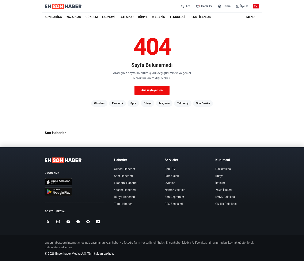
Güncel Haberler (124, 169)
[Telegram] (88, 221)
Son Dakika (203, 103)
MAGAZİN (158, 17)
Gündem (99, 103)
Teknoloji (182, 103)
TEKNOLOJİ (177, 17)
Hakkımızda (223, 169)
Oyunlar (170, 183)
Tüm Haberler (123, 204)
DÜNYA (143, 17)
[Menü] (252, 17)
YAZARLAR (73, 17)
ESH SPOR (127, 17)
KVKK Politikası (225, 197)
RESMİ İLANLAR (200, 17)
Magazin (164, 103)
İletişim (220, 183)
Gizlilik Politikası (226, 204)
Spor (133, 103)
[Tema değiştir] (224, 6)
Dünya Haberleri (124, 197)
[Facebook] (78, 221)
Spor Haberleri (123, 176)
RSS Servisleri (174, 204)
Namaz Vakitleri (175, 190)
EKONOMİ (108, 17)
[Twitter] (48, 221)
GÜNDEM (92, 17)
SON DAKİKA (53, 17)
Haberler (120, 160)
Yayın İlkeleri (223, 190)
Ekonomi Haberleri (126, 183)
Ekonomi (117, 103)
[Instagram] (58, 221)
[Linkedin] (98, 221)
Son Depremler (174, 197)
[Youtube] (68, 221)
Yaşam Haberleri (125, 190)
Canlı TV (170, 169)
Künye (219, 176)
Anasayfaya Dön (152, 90)
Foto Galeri (172, 176)
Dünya (147, 103)
